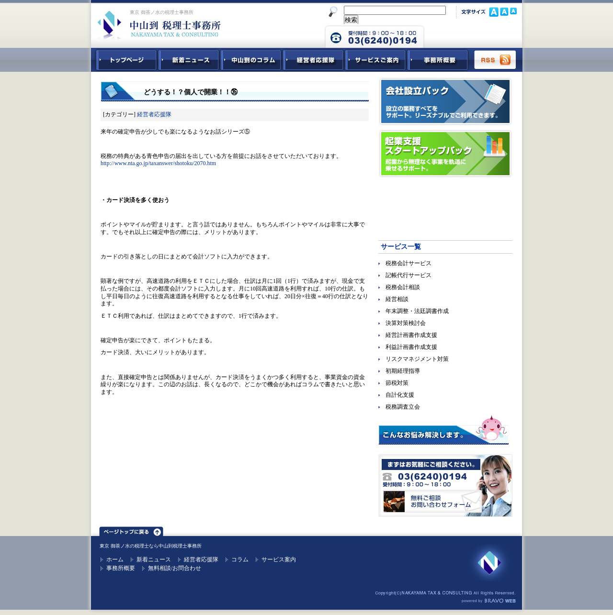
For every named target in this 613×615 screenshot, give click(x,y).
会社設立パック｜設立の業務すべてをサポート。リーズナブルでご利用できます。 (445, 101)
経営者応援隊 (154, 114)
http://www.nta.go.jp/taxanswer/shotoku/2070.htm (158, 163)
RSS (495, 60)
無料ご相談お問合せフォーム (445, 485)
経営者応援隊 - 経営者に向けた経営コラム (313, 60)
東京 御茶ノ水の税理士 (124, 545)
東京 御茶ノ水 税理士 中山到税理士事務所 (159, 25)
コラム (240, 559)
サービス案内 (278, 559)
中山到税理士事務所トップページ (124, 60)
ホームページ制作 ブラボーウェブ (488, 601)
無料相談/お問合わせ (174, 568)
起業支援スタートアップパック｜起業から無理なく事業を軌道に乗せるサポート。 (445, 154)
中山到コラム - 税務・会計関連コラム (251, 60)
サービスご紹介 (375, 60)
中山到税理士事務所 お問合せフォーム (472, 36)
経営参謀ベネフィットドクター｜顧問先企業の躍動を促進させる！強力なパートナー (445, 206)
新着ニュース (189, 60)
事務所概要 (438, 60)
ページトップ (131, 530)
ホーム (115, 559)
